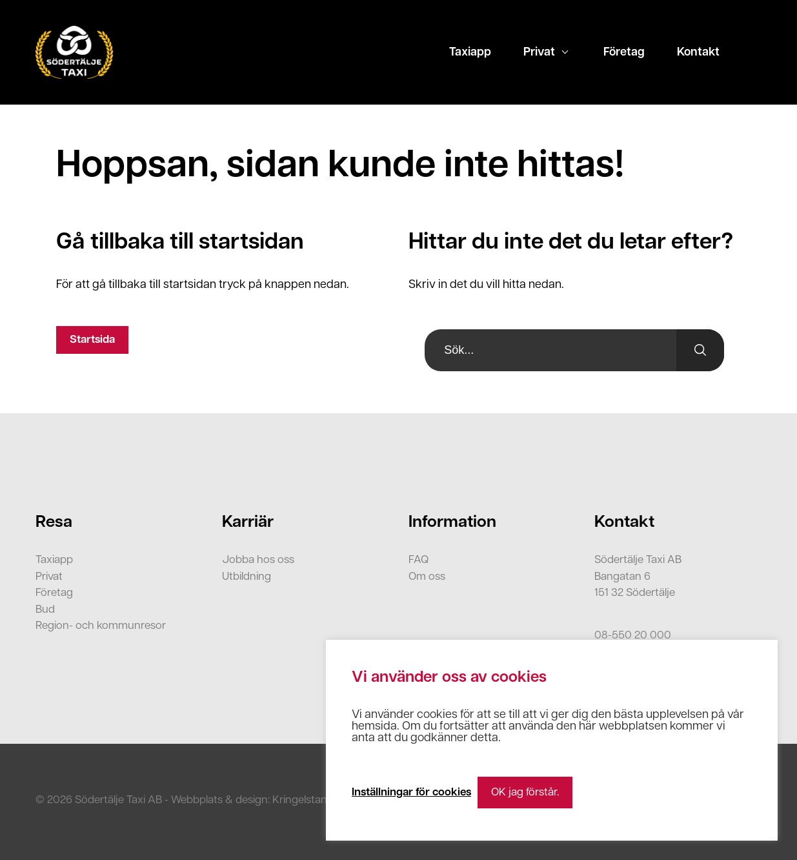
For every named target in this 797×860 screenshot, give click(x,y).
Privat (539, 52)
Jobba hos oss (258, 560)
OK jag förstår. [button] (525, 792)
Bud (45, 609)
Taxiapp (470, 52)
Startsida (92, 339)
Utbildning (246, 576)
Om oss (427, 576)
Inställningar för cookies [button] (411, 792)
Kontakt (698, 52)
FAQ (419, 560)
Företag (624, 52)
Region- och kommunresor (100, 625)
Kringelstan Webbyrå (322, 800)
